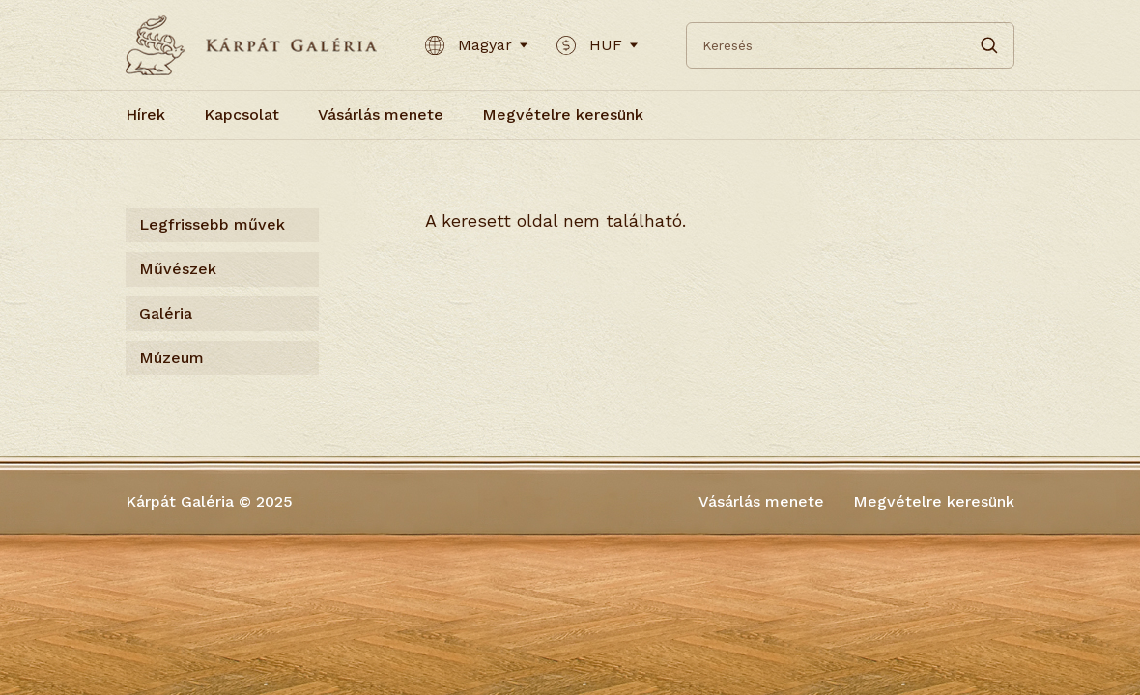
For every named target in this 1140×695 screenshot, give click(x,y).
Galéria (165, 313)
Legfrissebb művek (212, 224)
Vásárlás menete (380, 114)
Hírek (145, 114)
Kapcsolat (241, 114)
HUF (597, 45)
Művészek (177, 269)
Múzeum (171, 357)
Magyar (476, 45)
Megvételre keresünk (562, 114)
